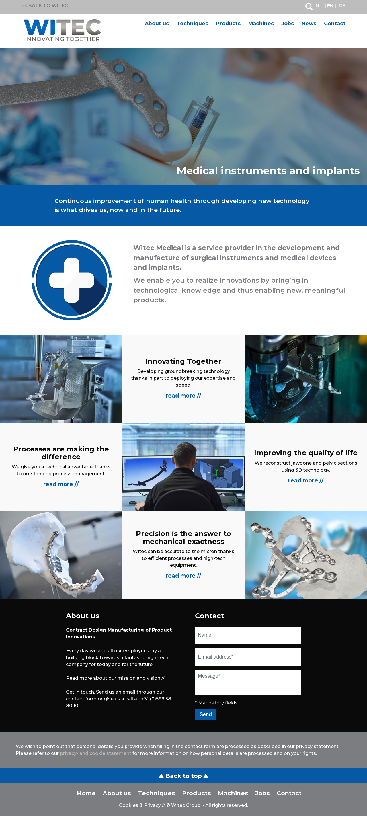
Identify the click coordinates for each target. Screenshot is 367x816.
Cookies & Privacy (140, 805)
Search (309, 6)
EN (330, 6)
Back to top (183, 775)
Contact (334, 23)
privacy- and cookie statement (95, 753)
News (309, 23)
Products (228, 23)
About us (157, 23)
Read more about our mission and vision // (115, 678)
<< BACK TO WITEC (45, 5)
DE (342, 6)
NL (318, 6)
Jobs (288, 23)
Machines (261, 23)
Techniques (192, 23)
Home (86, 793)
